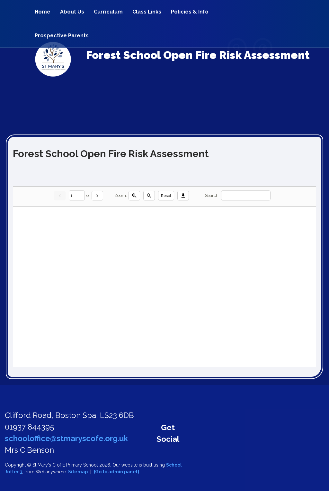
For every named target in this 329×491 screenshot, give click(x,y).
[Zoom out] (149, 195)
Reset (166, 195)
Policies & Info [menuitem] (190, 12)
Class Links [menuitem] (146, 12)
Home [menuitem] (42, 12)
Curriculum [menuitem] (108, 12)
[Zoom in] (134, 195)
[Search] (246, 195)
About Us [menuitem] (72, 12)
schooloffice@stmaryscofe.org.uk (66, 438)
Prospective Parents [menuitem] (62, 35)
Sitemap (78, 471)
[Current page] (77, 195)
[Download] (183, 195)
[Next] (97, 195)
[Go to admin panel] (116, 471)
